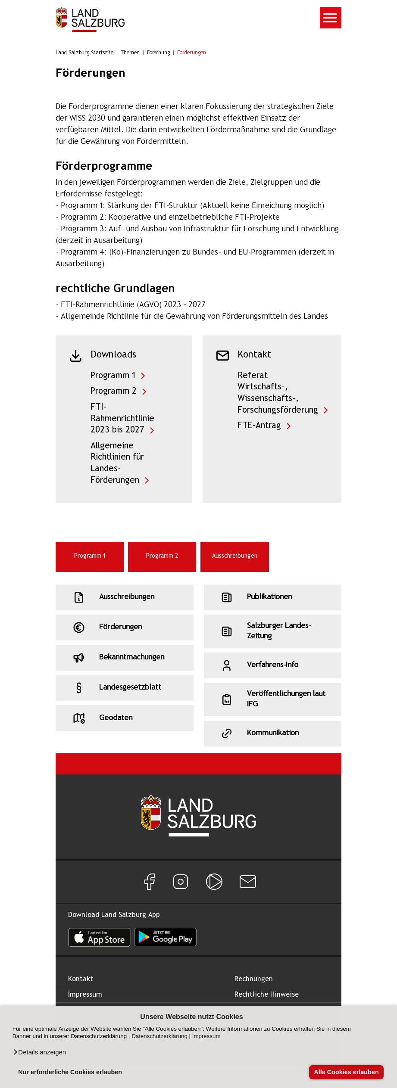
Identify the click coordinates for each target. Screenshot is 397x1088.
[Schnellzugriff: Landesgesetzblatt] (124, 688)
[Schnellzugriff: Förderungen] (124, 627)
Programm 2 (114, 391)
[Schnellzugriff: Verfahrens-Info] (272, 665)
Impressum (206, 1036)
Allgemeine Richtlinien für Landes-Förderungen (117, 463)
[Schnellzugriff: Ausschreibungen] (124, 597)
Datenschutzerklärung (159, 1036)
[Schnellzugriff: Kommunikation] (272, 733)
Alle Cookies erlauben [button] (346, 1072)
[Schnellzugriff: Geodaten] (124, 718)
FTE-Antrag (259, 426)
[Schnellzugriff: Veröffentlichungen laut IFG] (272, 699)
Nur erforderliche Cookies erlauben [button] (70, 1072)
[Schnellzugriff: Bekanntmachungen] (124, 658)
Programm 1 (113, 376)
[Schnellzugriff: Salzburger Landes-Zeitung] (272, 631)
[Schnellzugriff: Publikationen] (272, 597)
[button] (39, 1052)
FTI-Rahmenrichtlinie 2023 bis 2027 (122, 418)
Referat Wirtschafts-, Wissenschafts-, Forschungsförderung (278, 393)
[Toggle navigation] (330, 17)
